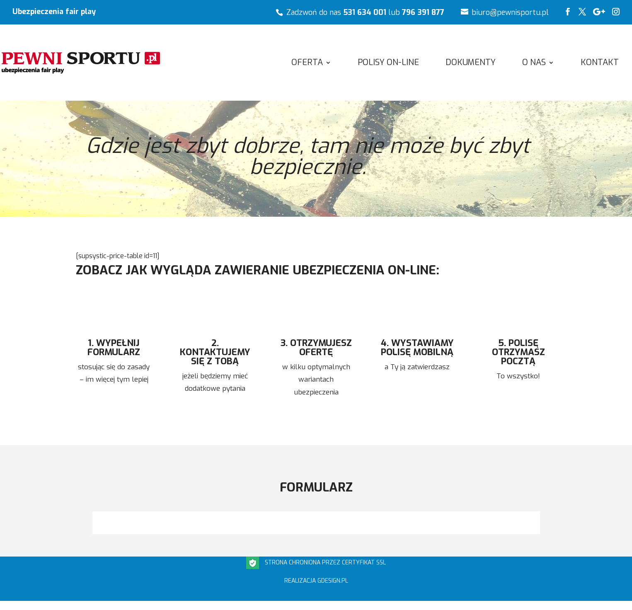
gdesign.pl (332, 581)
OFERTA (307, 64)
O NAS (534, 64)
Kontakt (600, 64)
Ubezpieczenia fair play (54, 12)
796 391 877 (423, 12)
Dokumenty (471, 64)
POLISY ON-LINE (388, 64)
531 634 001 (364, 12)
